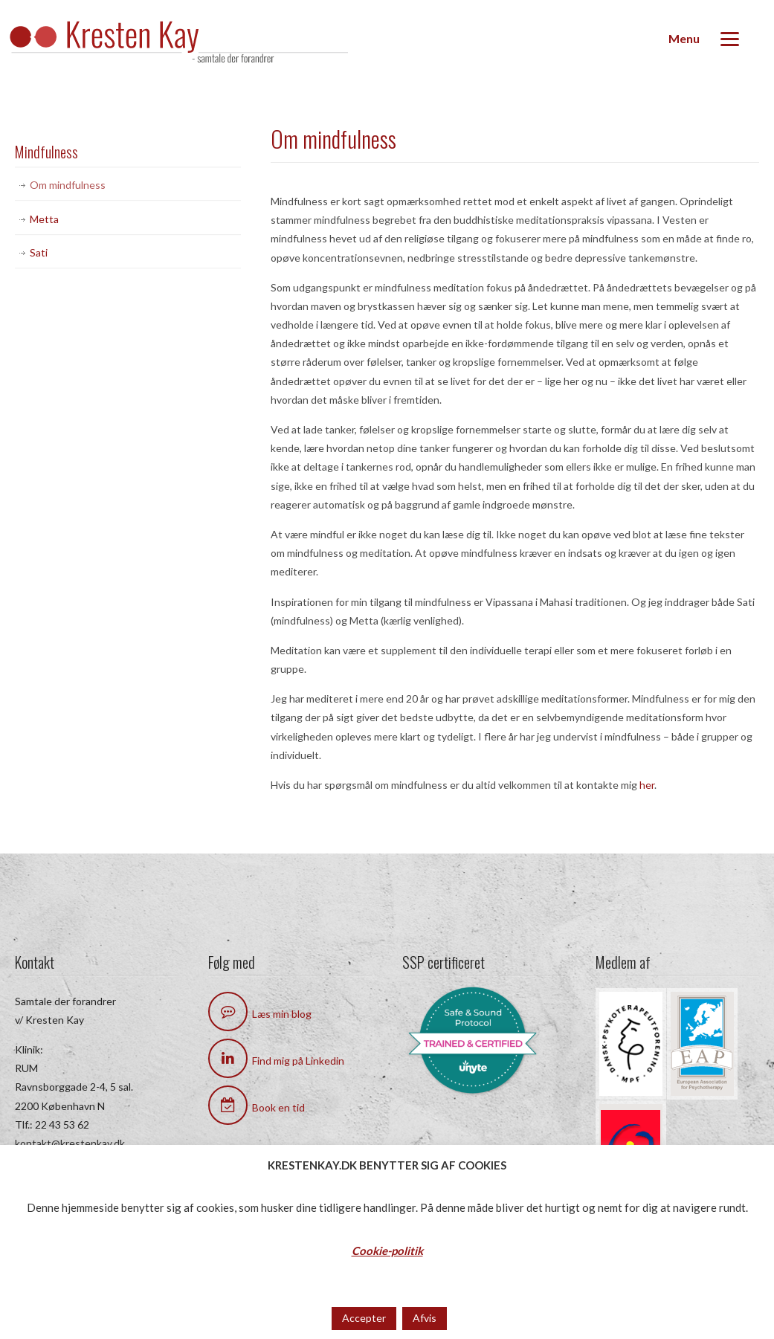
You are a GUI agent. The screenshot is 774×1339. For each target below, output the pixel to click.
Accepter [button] (364, 1317)
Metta (44, 219)
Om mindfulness (68, 184)
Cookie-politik (387, 1250)
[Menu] (703, 39)
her (646, 784)
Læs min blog (260, 1013)
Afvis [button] (424, 1317)
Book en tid (256, 1107)
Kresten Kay (193, 43)
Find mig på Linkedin (276, 1060)
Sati (39, 252)
